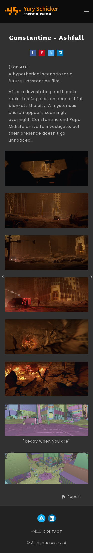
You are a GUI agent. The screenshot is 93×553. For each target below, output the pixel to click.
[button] (71, 497)
